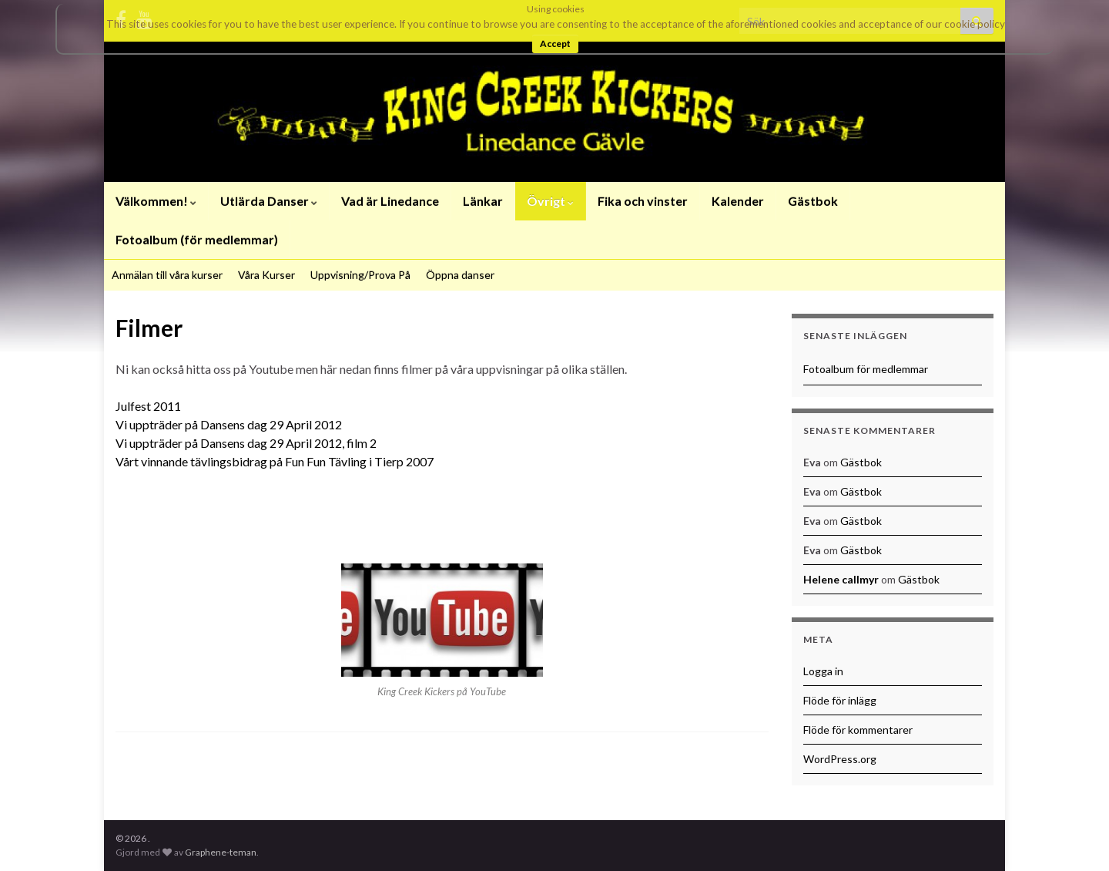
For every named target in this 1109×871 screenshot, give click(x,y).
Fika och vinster (643, 200)
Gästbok (813, 200)
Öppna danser (460, 274)
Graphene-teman (220, 852)
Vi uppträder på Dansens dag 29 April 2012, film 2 (246, 443)
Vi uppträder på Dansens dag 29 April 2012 (229, 424)
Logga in (823, 671)
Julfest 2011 (148, 406)
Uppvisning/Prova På (360, 274)
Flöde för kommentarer (858, 729)
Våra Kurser (266, 274)
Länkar (483, 200)
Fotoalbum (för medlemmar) (197, 239)
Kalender (738, 200)
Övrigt (550, 200)
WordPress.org (839, 758)
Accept (555, 43)
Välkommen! (156, 200)
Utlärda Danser (268, 200)
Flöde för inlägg (839, 700)
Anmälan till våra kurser (167, 274)
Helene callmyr (841, 579)
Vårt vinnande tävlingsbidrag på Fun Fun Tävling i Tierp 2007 (275, 461)
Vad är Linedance (390, 200)
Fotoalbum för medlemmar (865, 368)
